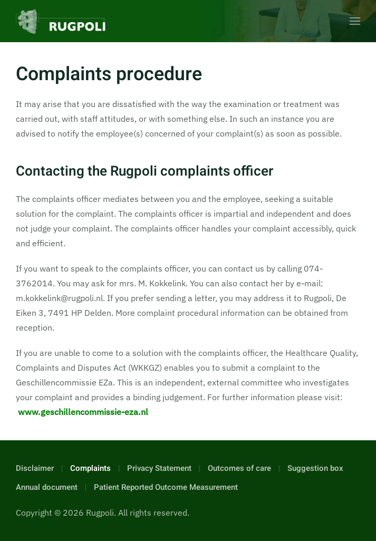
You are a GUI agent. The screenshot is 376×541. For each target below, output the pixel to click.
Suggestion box (315, 468)
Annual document (47, 487)
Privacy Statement (159, 468)
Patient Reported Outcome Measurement (166, 487)
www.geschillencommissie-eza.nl (83, 412)
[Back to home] (60, 21)
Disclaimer (35, 468)
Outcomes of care (239, 468)
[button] (355, 21)
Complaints (90, 468)
